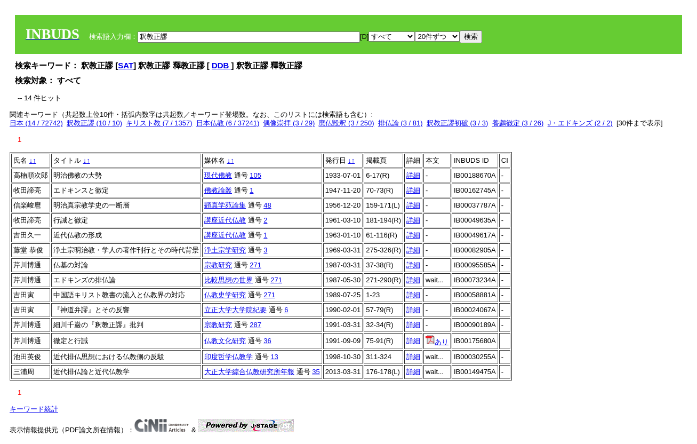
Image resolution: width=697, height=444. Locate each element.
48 (267, 205)
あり (437, 342)
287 (255, 325)
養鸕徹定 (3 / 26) (518, 123)
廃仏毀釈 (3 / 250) (346, 123)
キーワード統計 (34, 409)
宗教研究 (218, 265)
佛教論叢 (218, 190)
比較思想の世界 (228, 280)
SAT (125, 65)
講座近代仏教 (225, 220)
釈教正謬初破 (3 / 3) (457, 123)
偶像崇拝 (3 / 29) (289, 123)
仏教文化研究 (225, 341)
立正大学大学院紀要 (235, 310)
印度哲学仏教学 (228, 357)
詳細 (413, 175)
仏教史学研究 (225, 295)
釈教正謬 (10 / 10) (94, 123)
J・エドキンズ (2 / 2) (580, 123)
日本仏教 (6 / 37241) (228, 123)
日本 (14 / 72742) (36, 123)
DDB (221, 65)
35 (315, 372)
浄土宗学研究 (225, 250)
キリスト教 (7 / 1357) (159, 123)
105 (255, 175)
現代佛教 (218, 175)
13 (274, 357)
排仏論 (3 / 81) (400, 123)
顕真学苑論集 (225, 205)
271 (255, 265)
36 (267, 341)
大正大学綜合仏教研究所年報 (249, 372)
